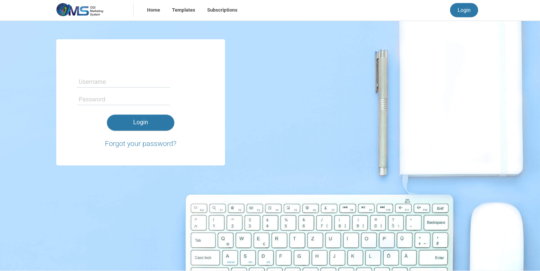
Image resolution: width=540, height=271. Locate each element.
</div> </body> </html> (270, 135)
